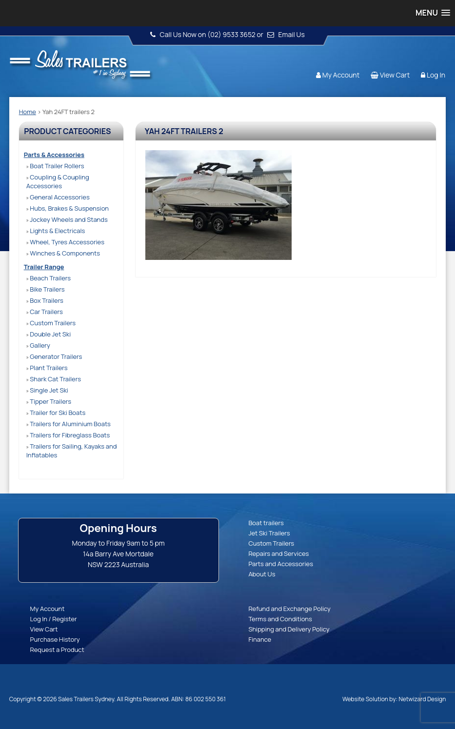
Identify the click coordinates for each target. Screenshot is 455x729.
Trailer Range (44, 266)
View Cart (395, 74)
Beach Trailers (48, 278)
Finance (259, 639)
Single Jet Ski (47, 390)
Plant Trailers (47, 367)
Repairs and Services (278, 553)
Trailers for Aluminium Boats (68, 423)
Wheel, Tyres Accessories (65, 241)
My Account (340, 74)
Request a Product (57, 649)
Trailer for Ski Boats (56, 412)
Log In (436, 74)
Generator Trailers (54, 356)
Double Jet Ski (48, 334)
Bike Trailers (45, 289)
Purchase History (55, 639)
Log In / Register (53, 618)
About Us (261, 574)
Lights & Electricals (55, 230)
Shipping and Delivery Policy (288, 629)
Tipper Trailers (48, 401)
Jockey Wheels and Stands (67, 219)
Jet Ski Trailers (269, 533)
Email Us (291, 34)
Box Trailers (44, 300)
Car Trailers (44, 311)
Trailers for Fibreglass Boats (68, 435)
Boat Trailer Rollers (55, 165)
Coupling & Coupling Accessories (57, 181)
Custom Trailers (51, 322)
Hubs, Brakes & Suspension (67, 208)
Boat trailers (265, 522)
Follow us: (417, 56)
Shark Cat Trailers (53, 378)
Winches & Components (63, 253)
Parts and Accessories (280, 563)
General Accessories (58, 197)
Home (27, 111)
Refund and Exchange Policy (289, 608)
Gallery (38, 345)
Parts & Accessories (54, 154)
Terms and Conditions (280, 618)
